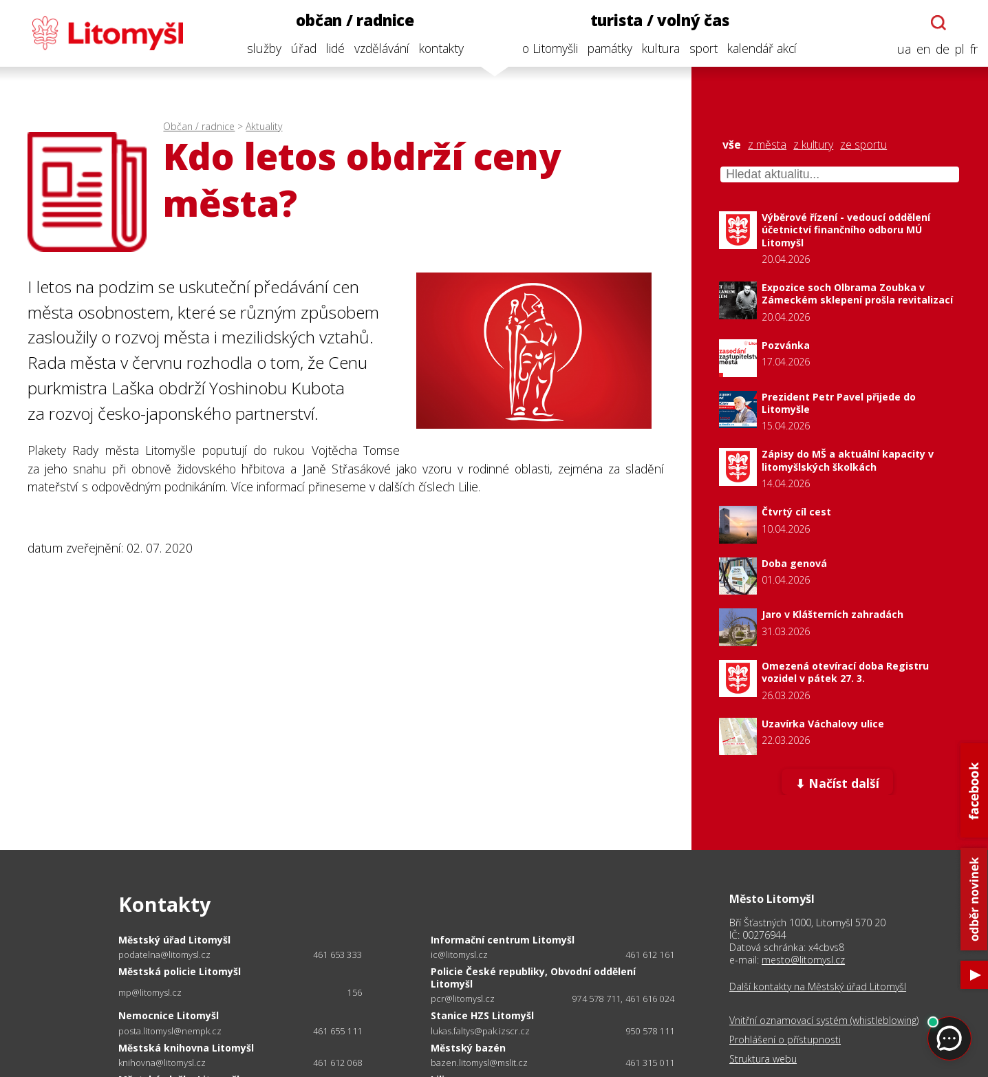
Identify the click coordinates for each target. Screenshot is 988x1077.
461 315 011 (649, 1062)
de (942, 49)
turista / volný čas (658, 20)
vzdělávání (380, 48)
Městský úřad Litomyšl (174, 939)
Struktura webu (763, 1059)
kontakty (440, 48)
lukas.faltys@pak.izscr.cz (480, 1031)
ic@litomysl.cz (459, 955)
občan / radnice (354, 20)
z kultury (813, 145)
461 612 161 (649, 954)
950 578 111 (649, 1031)
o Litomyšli (549, 48)
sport (703, 48)
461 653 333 (337, 954)
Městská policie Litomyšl (179, 971)
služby (263, 48)
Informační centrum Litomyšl (502, 939)
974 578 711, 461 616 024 (623, 998)
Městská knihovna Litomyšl (186, 1047)
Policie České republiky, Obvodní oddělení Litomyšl (533, 977)
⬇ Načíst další (837, 783)
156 (354, 992)
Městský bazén (468, 1047)
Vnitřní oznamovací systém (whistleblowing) (824, 1020)
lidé (334, 48)
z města (767, 145)
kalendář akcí (761, 48)
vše (731, 145)
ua (903, 49)
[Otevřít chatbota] (937, 23)
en (923, 49)
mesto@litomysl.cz (803, 959)
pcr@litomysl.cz (463, 999)
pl (959, 49)
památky (609, 48)
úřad (302, 48)
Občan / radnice (199, 126)
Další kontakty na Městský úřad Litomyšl (817, 987)
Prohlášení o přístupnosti (785, 1040)
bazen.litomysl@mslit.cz (479, 1063)
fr (973, 49)
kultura (660, 48)
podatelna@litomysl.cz (164, 955)
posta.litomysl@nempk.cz (170, 1031)
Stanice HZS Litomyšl (482, 1015)
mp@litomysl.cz (150, 993)
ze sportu (863, 145)
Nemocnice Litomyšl (168, 1015)
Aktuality (264, 126)
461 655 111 (337, 1031)
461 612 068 (337, 1062)
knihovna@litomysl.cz (162, 1063)
